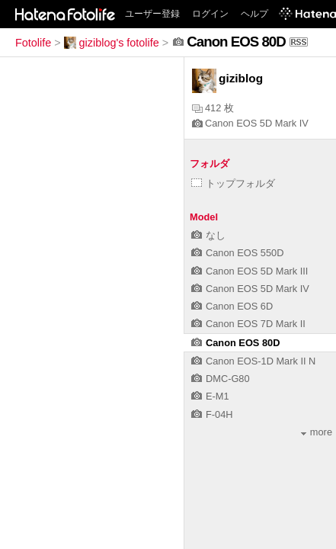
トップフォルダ (233, 183)
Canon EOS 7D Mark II (248, 323)
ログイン (210, 13)
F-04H (212, 414)
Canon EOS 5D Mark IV (250, 123)
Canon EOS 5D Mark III (249, 271)
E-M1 (210, 396)
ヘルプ (254, 13)
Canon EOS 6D (232, 306)
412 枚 (213, 108)
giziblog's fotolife (111, 43)
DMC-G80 (220, 378)
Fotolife (33, 43)
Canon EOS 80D (235, 342)
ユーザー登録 (152, 13)
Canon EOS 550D (237, 252)
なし (208, 235)
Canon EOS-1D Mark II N (253, 361)
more (316, 432)
